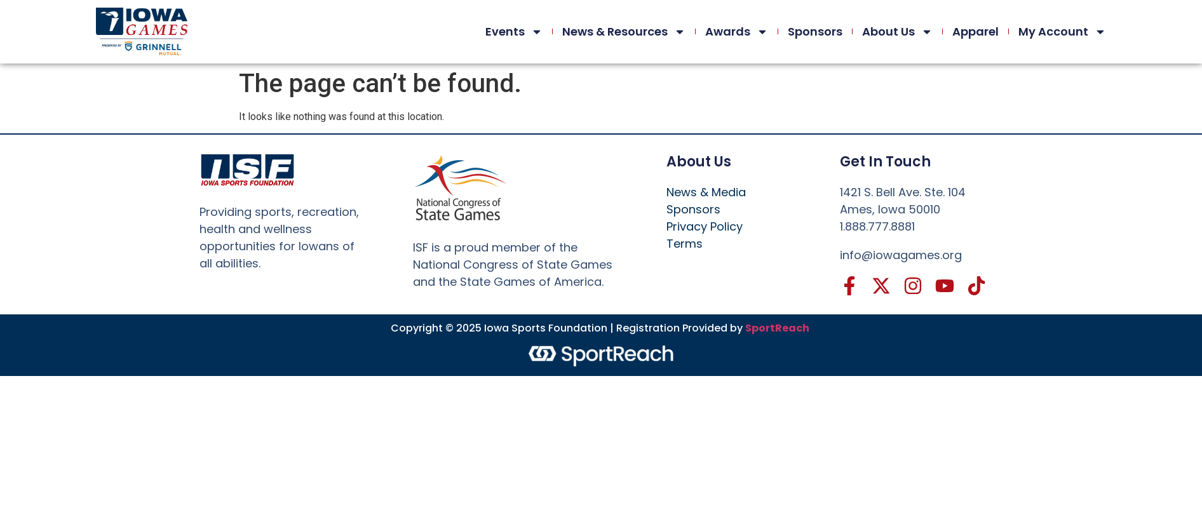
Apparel (975, 31)
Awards (736, 32)
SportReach (777, 328)
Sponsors (815, 31)
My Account (1062, 32)
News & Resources (623, 32)
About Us (897, 32)
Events (514, 32)
